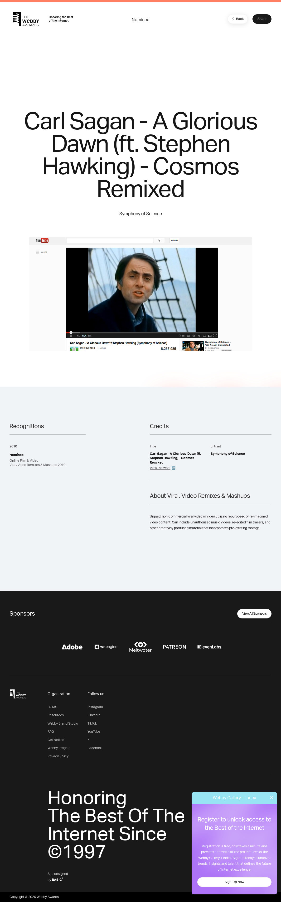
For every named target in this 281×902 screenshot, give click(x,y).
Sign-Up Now (234, 882)
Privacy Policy (58, 756)
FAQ (51, 731)
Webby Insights (59, 748)
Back (237, 18)
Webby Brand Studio (63, 723)
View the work (160, 468)
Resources (56, 715)
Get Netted (56, 740)
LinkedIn (93, 715)
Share (261, 19)
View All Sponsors (254, 613)
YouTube (93, 731)
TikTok (92, 723)
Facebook (94, 748)
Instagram (95, 707)
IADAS (52, 707)
